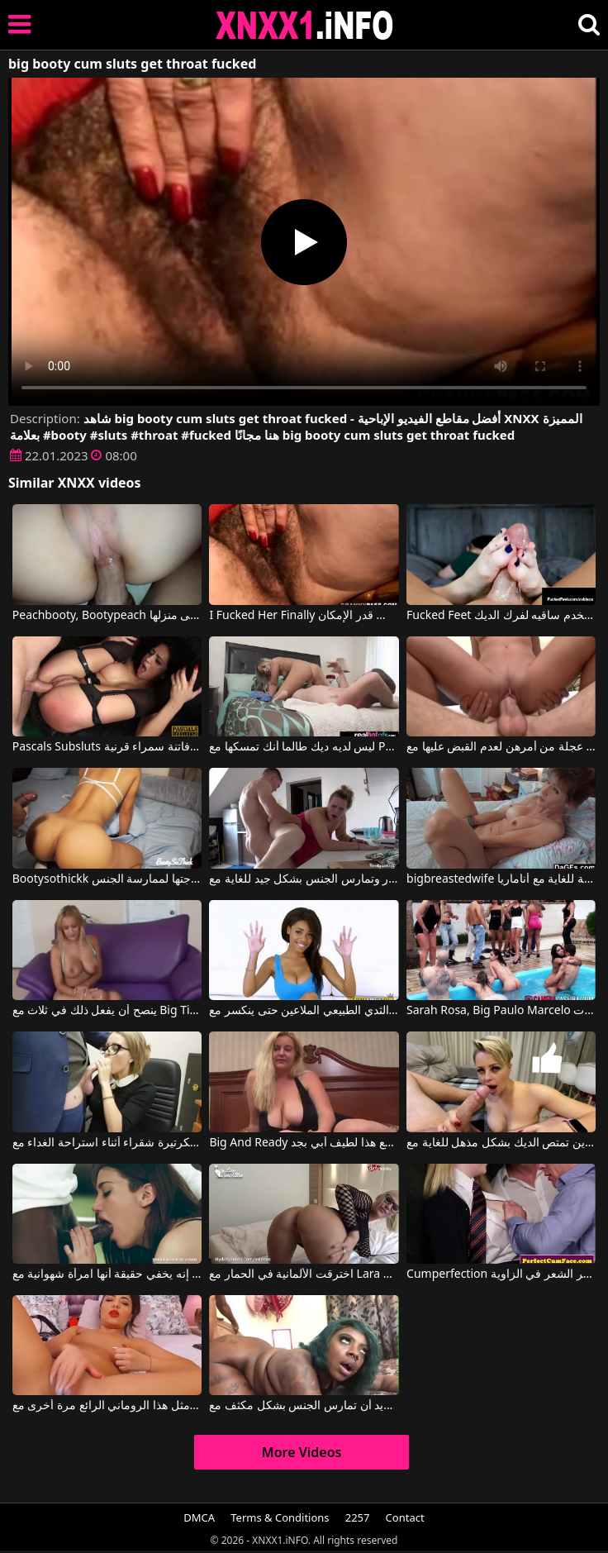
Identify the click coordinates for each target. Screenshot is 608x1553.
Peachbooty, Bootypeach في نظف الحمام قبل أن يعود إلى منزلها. (107, 615)
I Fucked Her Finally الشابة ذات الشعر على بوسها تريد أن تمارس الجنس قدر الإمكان (303, 615)
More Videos (302, 1452)
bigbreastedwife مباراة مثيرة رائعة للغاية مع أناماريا (501, 879)
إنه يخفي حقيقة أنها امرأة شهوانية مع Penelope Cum (107, 1274)
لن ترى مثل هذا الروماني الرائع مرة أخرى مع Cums (107, 1405)
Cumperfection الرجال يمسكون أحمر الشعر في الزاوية (501, 1274)
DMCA (199, 1517)
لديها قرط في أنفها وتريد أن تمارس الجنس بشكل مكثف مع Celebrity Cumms (303, 1405)
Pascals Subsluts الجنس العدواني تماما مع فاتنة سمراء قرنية (107, 747)
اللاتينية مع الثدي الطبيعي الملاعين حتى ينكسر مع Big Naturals (303, 1010)
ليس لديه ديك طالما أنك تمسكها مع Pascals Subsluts (303, 747)
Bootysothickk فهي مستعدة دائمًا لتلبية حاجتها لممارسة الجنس (107, 879)
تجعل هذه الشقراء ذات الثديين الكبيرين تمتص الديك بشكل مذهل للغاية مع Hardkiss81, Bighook (501, 1143)
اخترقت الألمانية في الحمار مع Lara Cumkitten (303, 1274)
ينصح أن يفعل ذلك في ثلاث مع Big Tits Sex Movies (107, 1010)
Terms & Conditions (279, 1517)
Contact (405, 1517)
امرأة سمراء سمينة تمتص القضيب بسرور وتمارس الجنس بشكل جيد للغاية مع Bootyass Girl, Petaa (303, 879)
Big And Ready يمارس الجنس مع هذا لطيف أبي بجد (303, 1143)
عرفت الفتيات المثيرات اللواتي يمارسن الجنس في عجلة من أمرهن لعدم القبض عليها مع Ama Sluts (501, 747)
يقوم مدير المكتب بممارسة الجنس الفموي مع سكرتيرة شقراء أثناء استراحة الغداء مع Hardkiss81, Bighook (107, 1143)
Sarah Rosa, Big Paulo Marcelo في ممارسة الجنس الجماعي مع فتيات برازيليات (501, 1010)
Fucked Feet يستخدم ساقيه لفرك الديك (501, 615)
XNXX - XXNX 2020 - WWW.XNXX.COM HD (305, 25)
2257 (357, 1517)
